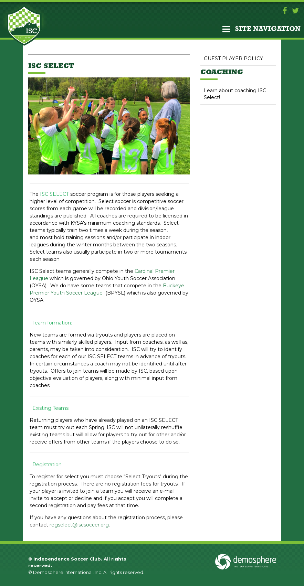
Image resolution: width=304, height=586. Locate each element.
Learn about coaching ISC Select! (235, 93)
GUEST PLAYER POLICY (233, 58)
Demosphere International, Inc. (67, 572)
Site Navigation (261, 29)
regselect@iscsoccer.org (79, 525)
